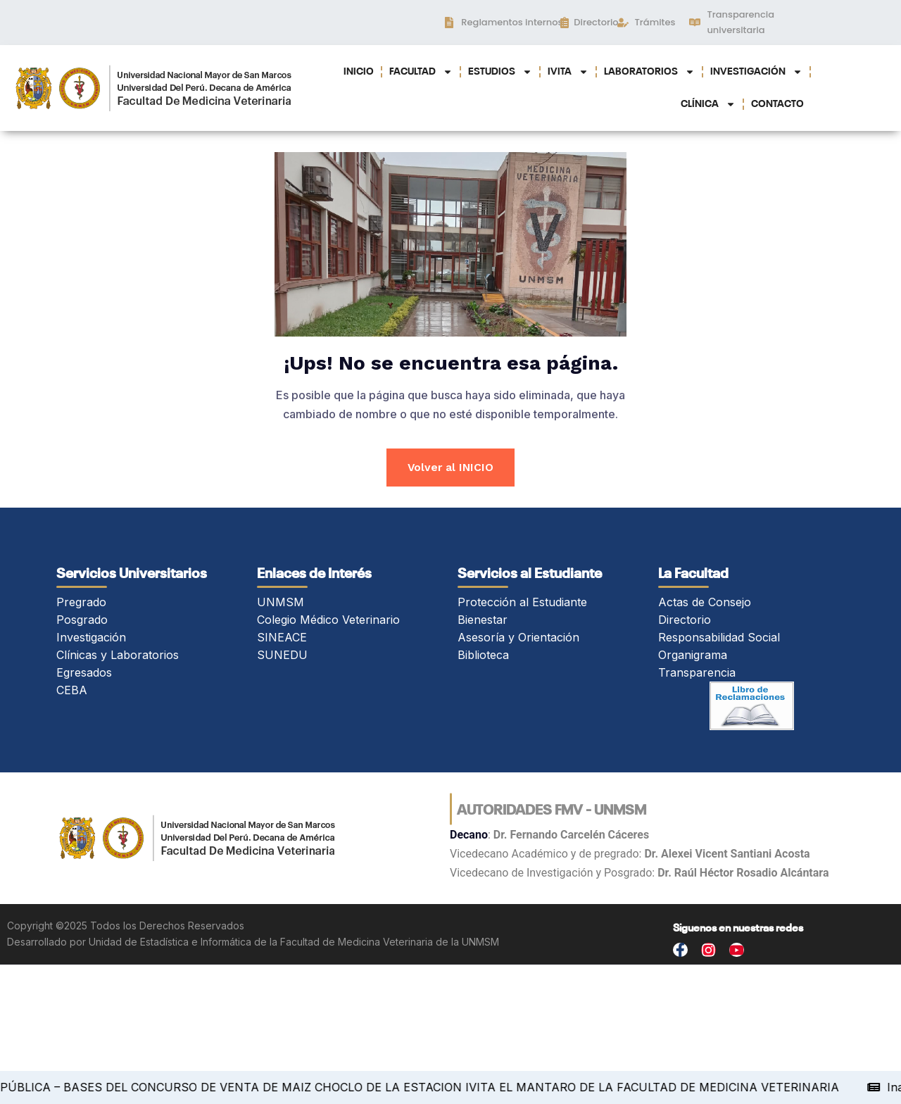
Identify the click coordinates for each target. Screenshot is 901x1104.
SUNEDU (282, 656)
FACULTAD (421, 72)
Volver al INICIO (451, 468)
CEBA (71, 691)
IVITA (568, 72)
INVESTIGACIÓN (756, 72)
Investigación (91, 639)
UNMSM (280, 603)
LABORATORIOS (649, 72)
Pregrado (81, 603)
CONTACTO (777, 104)
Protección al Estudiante (522, 603)
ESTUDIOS (500, 72)
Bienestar (483, 621)
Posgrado (82, 621)
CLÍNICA (708, 104)
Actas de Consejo (704, 603)
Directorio (684, 621)
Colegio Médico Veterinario (328, 621)
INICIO (359, 72)
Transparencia (697, 674)
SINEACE (282, 639)
